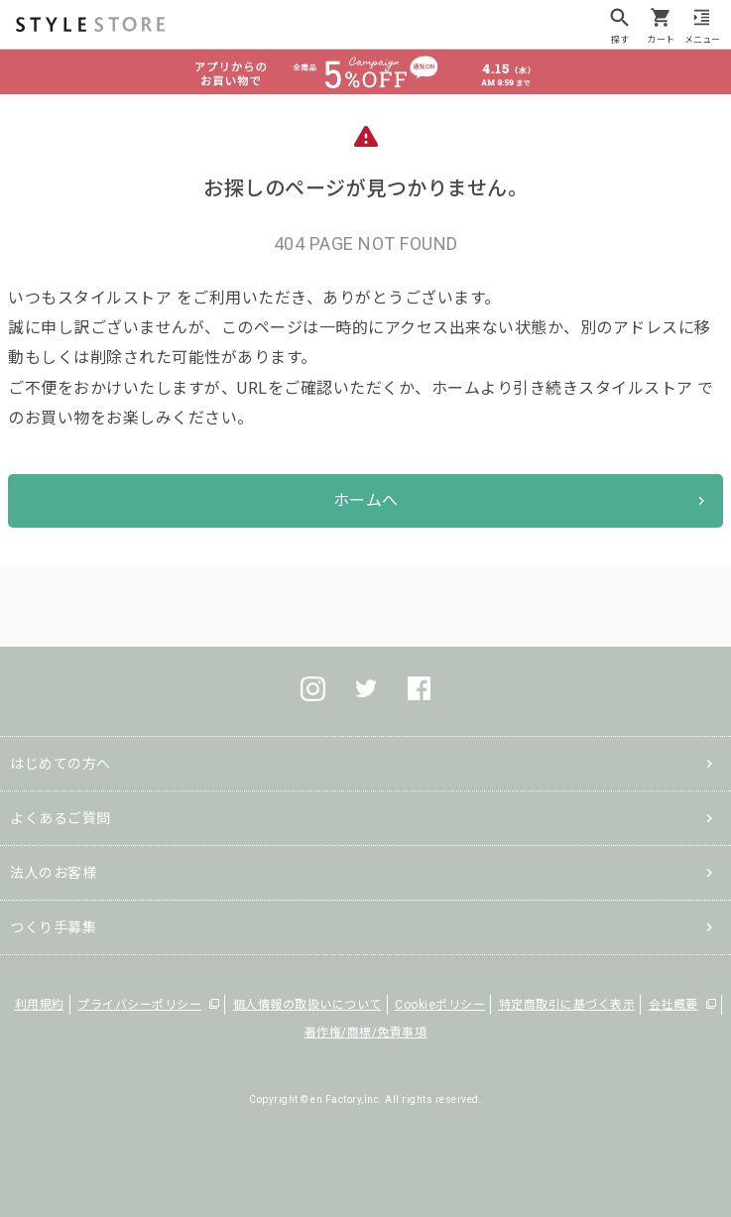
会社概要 (673, 1005)
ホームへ (366, 500)
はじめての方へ (60, 764)
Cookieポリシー (440, 1005)
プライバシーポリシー (139, 1005)
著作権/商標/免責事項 (366, 1032)
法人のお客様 (53, 873)
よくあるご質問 (60, 818)
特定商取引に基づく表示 (567, 1005)
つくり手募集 (53, 927)
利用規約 (39, 1005)
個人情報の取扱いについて (307, 1005)
